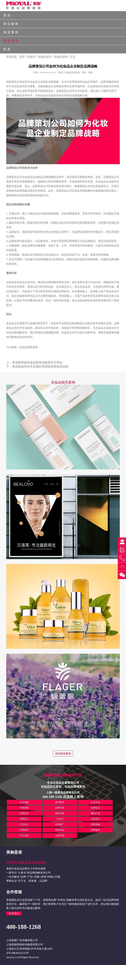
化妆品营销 (60, 56)
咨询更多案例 (63, 753)
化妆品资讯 (44, 56)
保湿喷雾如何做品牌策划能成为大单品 (37, 362)
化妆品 (31, 56)
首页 (22, 56)
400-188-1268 (23, 927)
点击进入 (14, 913)
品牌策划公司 (64, 91)
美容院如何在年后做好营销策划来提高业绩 (40, 366)
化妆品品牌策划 (28, 347)
